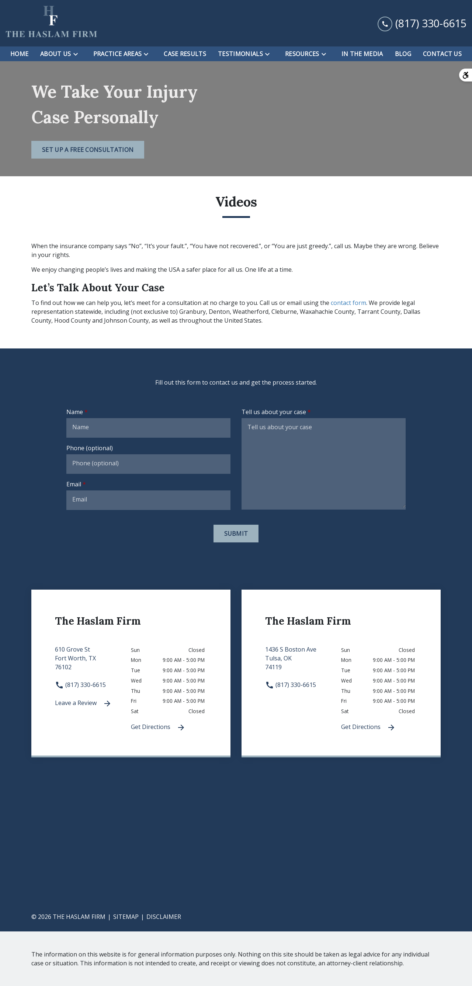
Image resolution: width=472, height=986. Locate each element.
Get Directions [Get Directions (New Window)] (158, 727)
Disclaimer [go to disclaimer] (163, 917)
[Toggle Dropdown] (77, 54)
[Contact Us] (442, 53)
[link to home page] (52, 23)
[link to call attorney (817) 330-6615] (422, 23)
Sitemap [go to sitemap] (126, 917)
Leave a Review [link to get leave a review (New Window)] (83, 703)
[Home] (19, 53)
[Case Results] (185, 53)
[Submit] (236, 533)
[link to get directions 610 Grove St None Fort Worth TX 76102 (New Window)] (93, 662)
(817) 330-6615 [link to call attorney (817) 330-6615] (80, 685)
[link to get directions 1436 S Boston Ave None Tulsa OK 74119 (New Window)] (303, 662)
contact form (348, 303)
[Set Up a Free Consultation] (87, 150)
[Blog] (403, 53)
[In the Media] (362, 53)
